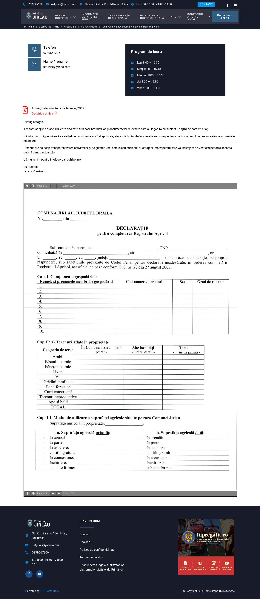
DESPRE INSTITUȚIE (67, 16)
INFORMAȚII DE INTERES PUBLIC (94, 16)
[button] (208, 16)
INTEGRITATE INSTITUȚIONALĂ (152, 16)
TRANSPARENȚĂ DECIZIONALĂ (123, 16)
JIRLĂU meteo (153, 533)
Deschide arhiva (44, 113)
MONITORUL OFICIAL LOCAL (191, 16)
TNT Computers (49, 591)
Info (173, 16)
